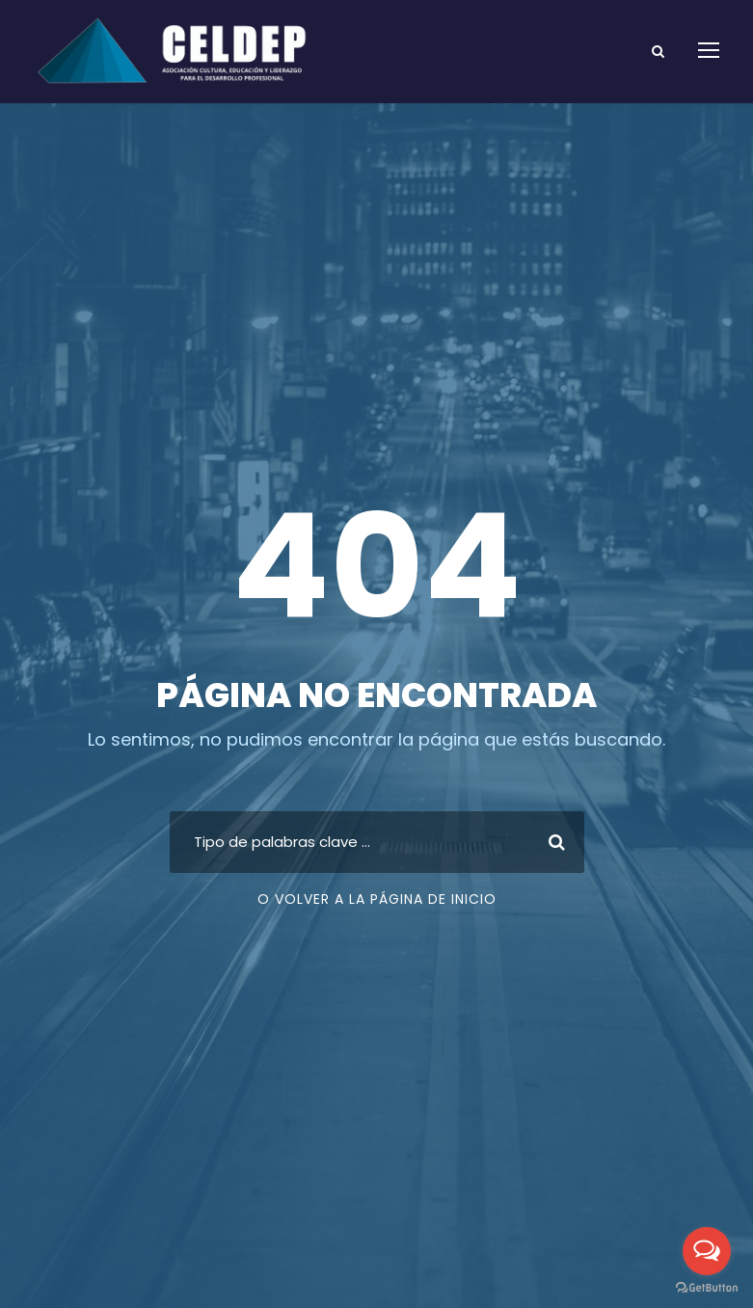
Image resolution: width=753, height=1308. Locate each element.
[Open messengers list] (707, 1251)
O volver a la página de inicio (377, 899)
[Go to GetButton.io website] (707, 1288)
